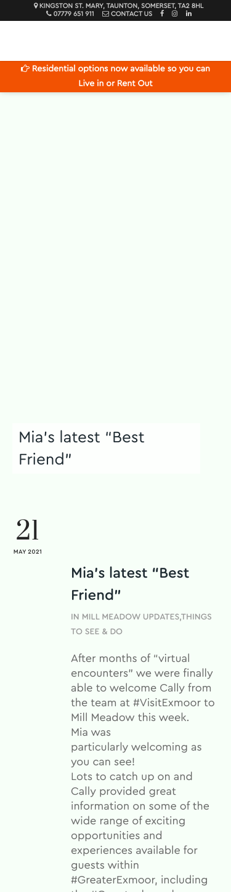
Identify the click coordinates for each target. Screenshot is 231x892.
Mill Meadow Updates (131, 617)
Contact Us (131, 14)
